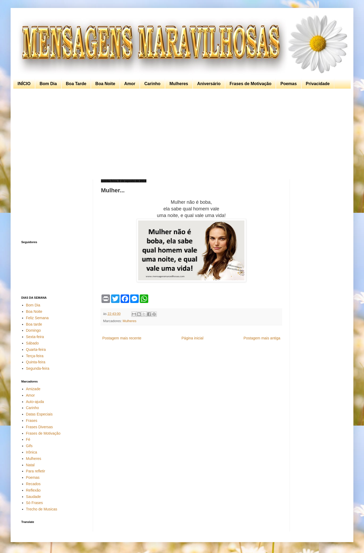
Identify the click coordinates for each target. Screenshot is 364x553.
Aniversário (209, 83)
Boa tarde (34, 324)
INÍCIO (24, 83)
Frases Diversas (39, 427)
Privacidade (318, 83)
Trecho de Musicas (41, 509)
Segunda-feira (37, 368)
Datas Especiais (39, 414)
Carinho (152, 83)
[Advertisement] (180, 134)
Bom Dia (48, 83)
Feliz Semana (37, 318)
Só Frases (34, 503)
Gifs (29, 446)
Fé (28, 439)
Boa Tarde (76, 83)
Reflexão (33, 490)
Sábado (32, 343)
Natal (30, 465)
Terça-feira (35, 356)
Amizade (33, 389)
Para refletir (35, 471)
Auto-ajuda (35, 402)
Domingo (33, 330)
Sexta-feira (35, 337)
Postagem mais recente (121, 338)
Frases (31, 420)
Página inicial (192, 338)
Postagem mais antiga (261, 338)
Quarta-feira (36, 349)
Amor (130, 83)
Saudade (33, 496)
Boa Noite (105, 83)
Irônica (31, 452)
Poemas (288, 83)
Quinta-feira (35, 362)
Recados (33, 484)
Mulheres (179, 83)
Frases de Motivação (250, 83)
